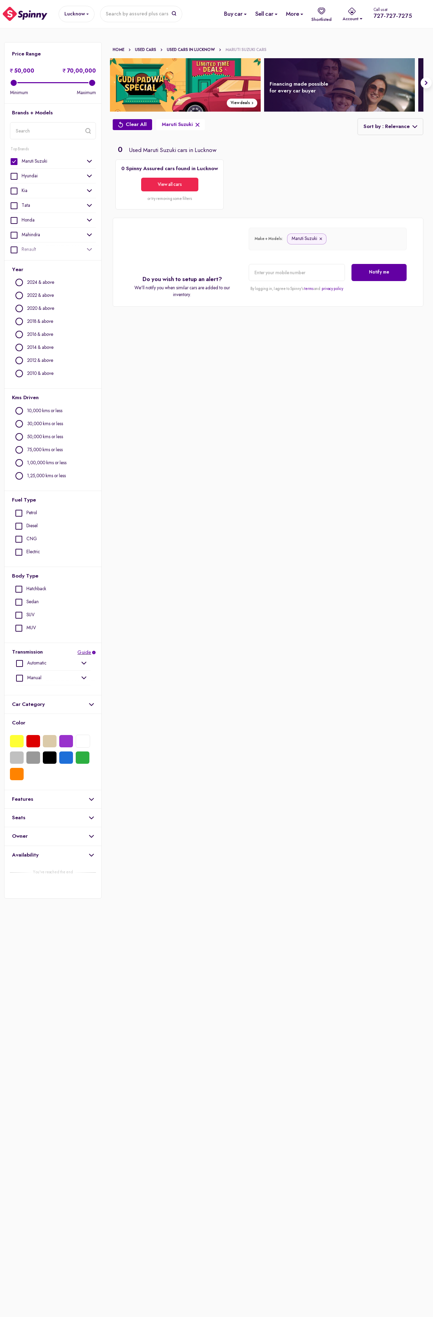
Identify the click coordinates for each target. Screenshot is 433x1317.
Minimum (19, 92)
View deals (243, 103)
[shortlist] (321, 14)
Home (122, 50)
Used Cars (149, 50)
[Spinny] (25, 14)
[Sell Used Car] (264, 14)
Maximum (86, 92)
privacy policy (332, 289)
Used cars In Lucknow (194, 50)
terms (308, 289)
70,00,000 (79, 71)
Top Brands (20, 149)
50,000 (22, 71)
